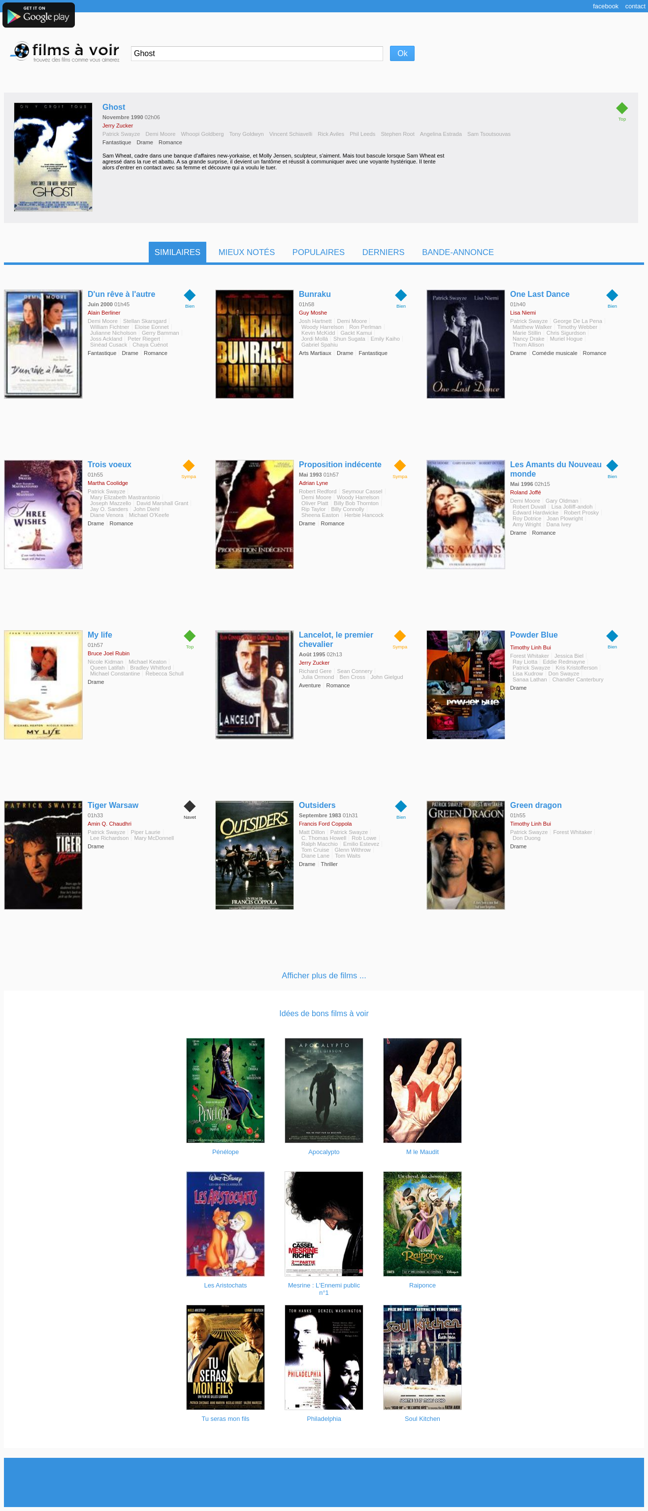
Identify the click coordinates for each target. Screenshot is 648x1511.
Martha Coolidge (108, 483)
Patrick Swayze (121, 134)
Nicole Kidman (105, 662)
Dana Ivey (559, 524)
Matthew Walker (532, 327)
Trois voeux (109, 464)
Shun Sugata (349, 339)
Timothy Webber (577, 327)
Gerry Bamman (160, 333)
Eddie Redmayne (564, 662)
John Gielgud (387, 677)
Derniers (383, 252)
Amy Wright (527, 524)
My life (100, 635)
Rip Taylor (313, 509)
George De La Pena (577, 321)
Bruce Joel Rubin (109, 653)
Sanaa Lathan (530, 679)
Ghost (113, 107)
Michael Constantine (115, 673)
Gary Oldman (562, 501)
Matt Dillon (312, 832)
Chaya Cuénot (150, 345)
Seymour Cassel (362, 491)
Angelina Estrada (441, 134)
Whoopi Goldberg (202, 134)
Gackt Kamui (356, 333)
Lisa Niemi (523, 313)
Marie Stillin (527, 333)
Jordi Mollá (314, 339)
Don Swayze (564, 673)
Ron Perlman (365, 327)
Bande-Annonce (458, 252)
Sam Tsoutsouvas (489, 134)
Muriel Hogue (566, 339)
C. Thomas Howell (323, 838)
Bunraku (315, 294)
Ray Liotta (525, 662)
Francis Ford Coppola (325, 824)
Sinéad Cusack (108, 345)
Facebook (605, 6)
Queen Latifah (107, 668)
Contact (635, 6)
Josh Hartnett (315, 321)
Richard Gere (315, 671)
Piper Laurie (145, 832)
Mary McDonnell (154, 838)
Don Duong (527, 838)
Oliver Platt (314, 503)
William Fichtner (110, 327)
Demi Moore (160, 134)
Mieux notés (247, 252)
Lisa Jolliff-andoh (572, 507)
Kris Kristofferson (576, 668)
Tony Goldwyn (246, 134)
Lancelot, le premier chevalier (336, 639)
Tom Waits (347, 856)
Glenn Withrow (353, 850)
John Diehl (146, 509)
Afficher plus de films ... (324, 975)
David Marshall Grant (162, 503)
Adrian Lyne (313, 483)
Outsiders (317, 805)
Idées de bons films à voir (323, 1013)
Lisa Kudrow (528, 673)
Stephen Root (397, 134)
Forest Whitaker (529, 656)
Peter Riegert (144, 339)
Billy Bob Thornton (356, 503)
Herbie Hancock (364, 515)
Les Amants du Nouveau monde (556, 469)
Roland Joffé (525, 492)
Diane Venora (107, 515)
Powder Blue (534, 635)
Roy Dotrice (527, 518)
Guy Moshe (313, 313)
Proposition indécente (340, 464)
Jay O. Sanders (109, 509)
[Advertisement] (324, 1482)
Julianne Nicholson (113, 333)
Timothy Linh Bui (530, 647)
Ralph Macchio (319, 844)
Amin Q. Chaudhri (109, 824)
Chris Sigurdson (566, 333)
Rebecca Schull (164, 673)
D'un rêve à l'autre (121, 294)
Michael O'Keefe (149, 515)
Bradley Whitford (150, 668)
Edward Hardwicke (535, 512)
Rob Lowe (364, 838)
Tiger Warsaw (113, 805)
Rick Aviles (331, 134)
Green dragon (536, 805)
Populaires (318, 252)
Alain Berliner (104, 313)
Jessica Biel (568, 656)
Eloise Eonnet (152, 327)
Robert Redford (318, 491)
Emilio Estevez (361, 844)
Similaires (177, 252)
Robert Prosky (581, 512)
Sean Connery (355, 671)
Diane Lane (315, 856)
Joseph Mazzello (110, 503)
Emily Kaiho (385, 339)
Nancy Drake (529, 339)
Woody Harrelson (322, 327)
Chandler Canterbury (578, 679)
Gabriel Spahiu (319, 345)
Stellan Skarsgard (144, 321)
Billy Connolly (347, 509)
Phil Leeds (362, 134)
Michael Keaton (147, 662)
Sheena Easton (320, 515)
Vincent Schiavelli (290, 134)
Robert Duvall (529, 507)
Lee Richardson (109, 838)
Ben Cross (352, 677)
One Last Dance (540, 294)
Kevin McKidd (318, 333)
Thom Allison (528, 345)
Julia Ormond (317, 677)
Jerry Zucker (117, 126)
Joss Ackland (106, 339)
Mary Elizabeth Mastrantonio (125, 497)
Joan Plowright (565, 518)
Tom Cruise (315, 850)
